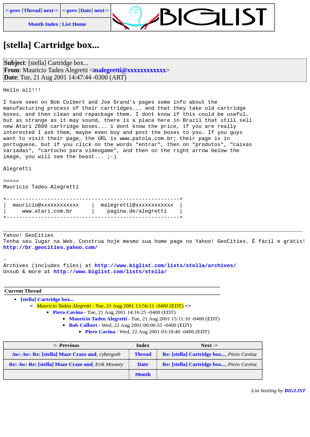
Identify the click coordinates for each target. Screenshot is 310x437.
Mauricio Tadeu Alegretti (98, 357)
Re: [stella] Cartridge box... (194, 393)
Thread (31, 10)
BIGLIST (295, 429)
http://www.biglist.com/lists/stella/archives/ (165, 301)
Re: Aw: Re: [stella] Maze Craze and (50, 403)
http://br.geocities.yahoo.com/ (50, 279)
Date (85, 10)
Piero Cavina (68, 351)
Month (143, 413)
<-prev (13, 10)
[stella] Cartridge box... (47, 338)
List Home (74, 24)
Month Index (43, 24)
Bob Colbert (83, 364)
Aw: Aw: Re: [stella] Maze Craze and (54, 393)
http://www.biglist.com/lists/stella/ (110, 308)
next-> (51, 10)
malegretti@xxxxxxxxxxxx (129, 70)
